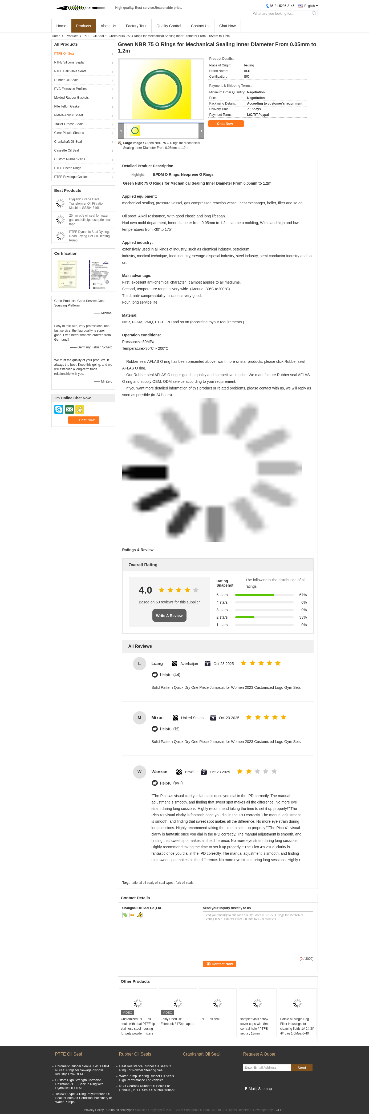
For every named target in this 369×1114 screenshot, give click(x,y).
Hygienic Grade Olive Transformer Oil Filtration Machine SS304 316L (86, 203)
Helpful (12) (170, 729)
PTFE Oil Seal (94, 36)
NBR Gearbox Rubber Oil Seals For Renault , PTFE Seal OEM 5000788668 (147, 1088)
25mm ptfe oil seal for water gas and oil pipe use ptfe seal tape (90, 220)
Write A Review (169, 616)
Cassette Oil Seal (66, 150)
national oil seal (142, 883)
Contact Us (200, 26)
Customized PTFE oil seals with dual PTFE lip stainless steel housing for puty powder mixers (138, 1026)
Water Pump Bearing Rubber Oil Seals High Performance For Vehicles (146, 1078)
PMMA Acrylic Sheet (68, 115)
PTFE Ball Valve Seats (70, 71)
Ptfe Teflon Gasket (67, 106)
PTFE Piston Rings (67, 168)
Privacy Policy (94, 1110)
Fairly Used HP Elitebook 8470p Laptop (177, 1021)
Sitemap (265, 1089)
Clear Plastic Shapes (69, 133)
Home (61, 26)
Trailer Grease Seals (69, 124)
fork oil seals (184, 883)
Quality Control (168, 26)
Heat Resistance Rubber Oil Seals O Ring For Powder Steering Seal (145, 1068)
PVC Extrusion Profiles (70, 89)
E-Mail (250, 1089)
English (309, 6)
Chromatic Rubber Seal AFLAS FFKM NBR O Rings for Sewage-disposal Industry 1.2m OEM (82, 1070)
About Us (108, 26)
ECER (278, 1110)
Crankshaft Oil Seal (68, 142)
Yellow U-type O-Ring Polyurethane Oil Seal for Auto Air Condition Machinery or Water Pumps (83, 1098)
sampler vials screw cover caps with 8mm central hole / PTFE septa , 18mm (255, 1026)
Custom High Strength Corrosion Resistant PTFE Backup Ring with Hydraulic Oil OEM (79, 1084)
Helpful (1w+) (171, 783)
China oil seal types (120, 1110)
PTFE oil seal (209, 1019)
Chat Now (227, 26)
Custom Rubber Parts (69, 159)
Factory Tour (136, 26)
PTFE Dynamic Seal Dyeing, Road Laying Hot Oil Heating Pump (89, 236)
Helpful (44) (170, 675)
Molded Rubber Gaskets (71, 98)
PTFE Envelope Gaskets (71, 177)
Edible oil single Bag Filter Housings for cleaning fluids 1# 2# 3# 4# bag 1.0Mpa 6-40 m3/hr (297, 1028)
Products (83, 26)
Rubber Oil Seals (66, 80)
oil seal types (164, 883)
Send (302, 1068)
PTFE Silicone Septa (69, 62)
